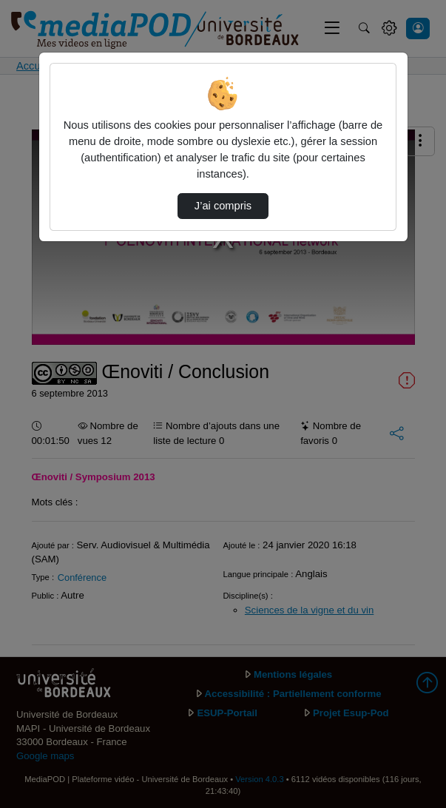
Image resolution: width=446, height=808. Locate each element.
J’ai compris (223, 206)
